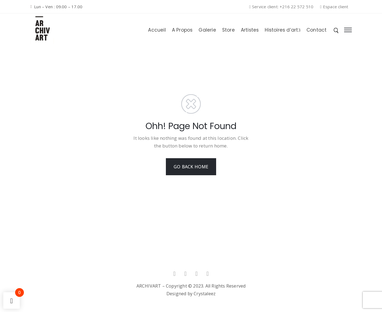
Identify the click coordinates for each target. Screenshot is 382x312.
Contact (316, 30)
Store (228, 30)
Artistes (250, 30)
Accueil (157, 30)
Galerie (207, 30)
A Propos (182, 30)
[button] (283, 7)
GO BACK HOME (191, 167)
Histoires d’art (282, 30)
